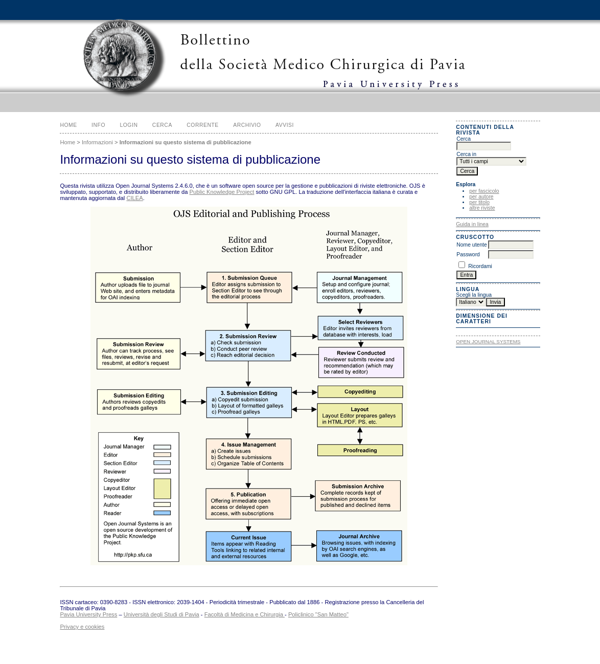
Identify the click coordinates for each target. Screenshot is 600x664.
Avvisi (284, 125)
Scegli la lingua (474, 295)
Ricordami (480, 266)
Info (98, 125)
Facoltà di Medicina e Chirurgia (244, 614)
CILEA (134, 198)
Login (128, 125)
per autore (481, 197)
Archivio (247, 125)
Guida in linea (472, 224)
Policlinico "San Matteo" (318, 614)
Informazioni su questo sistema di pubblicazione (185, 142)
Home (68, 125)
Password (468, 254)
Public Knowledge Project (222, 192)
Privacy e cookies (82, 627)
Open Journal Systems (488, 341)
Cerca (162, 125)
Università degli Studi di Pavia (161, 614)
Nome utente (471, 245)
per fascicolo (484, 191)
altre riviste (482, 208)
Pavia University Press (88, 614)
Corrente (202, 125)
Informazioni (97, 142)
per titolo (479, 202)
